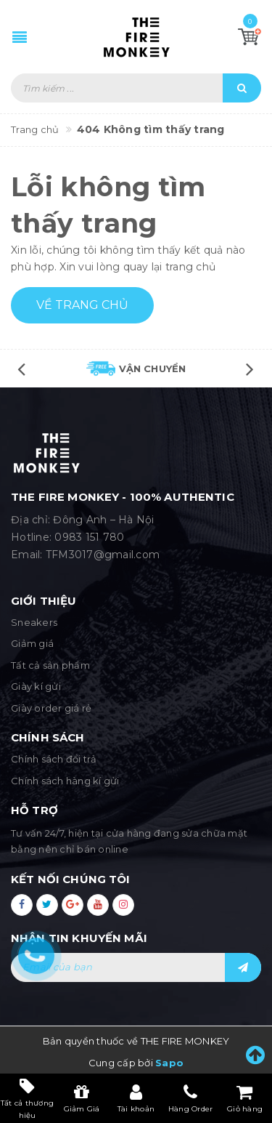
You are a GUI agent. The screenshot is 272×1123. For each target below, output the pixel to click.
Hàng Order (190, 1098)
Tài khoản (136, 1098)
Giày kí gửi (36, 686)
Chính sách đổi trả (54, 759)
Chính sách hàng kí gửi (65, 780)
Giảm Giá (82, 1098)
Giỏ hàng (245, 1098)
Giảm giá (32, 643)
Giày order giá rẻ (51, 708)
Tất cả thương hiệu (27, 1097)
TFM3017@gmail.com (103, 554)
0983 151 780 (89, 537)
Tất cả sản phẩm (50, 665)
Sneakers (34, 622)
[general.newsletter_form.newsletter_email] (136, 967)
